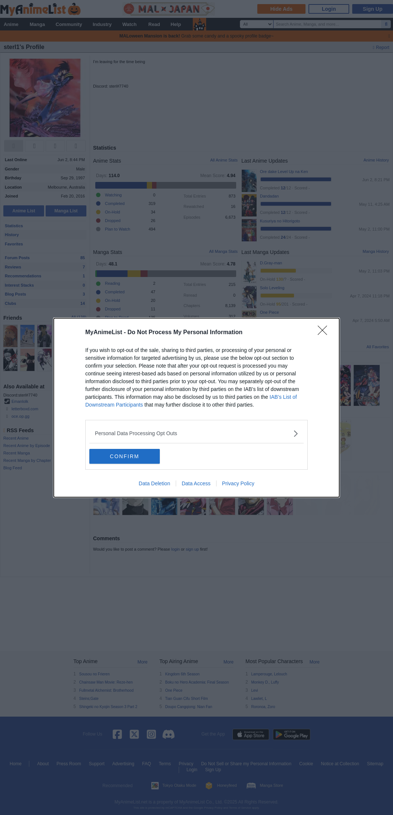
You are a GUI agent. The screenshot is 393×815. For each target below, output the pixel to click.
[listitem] (196, 433)
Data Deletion (154, 483)
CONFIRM (124, 456)
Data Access (196, 483)
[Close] (325, 333)
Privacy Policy (238, 483)
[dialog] (196, 407)
